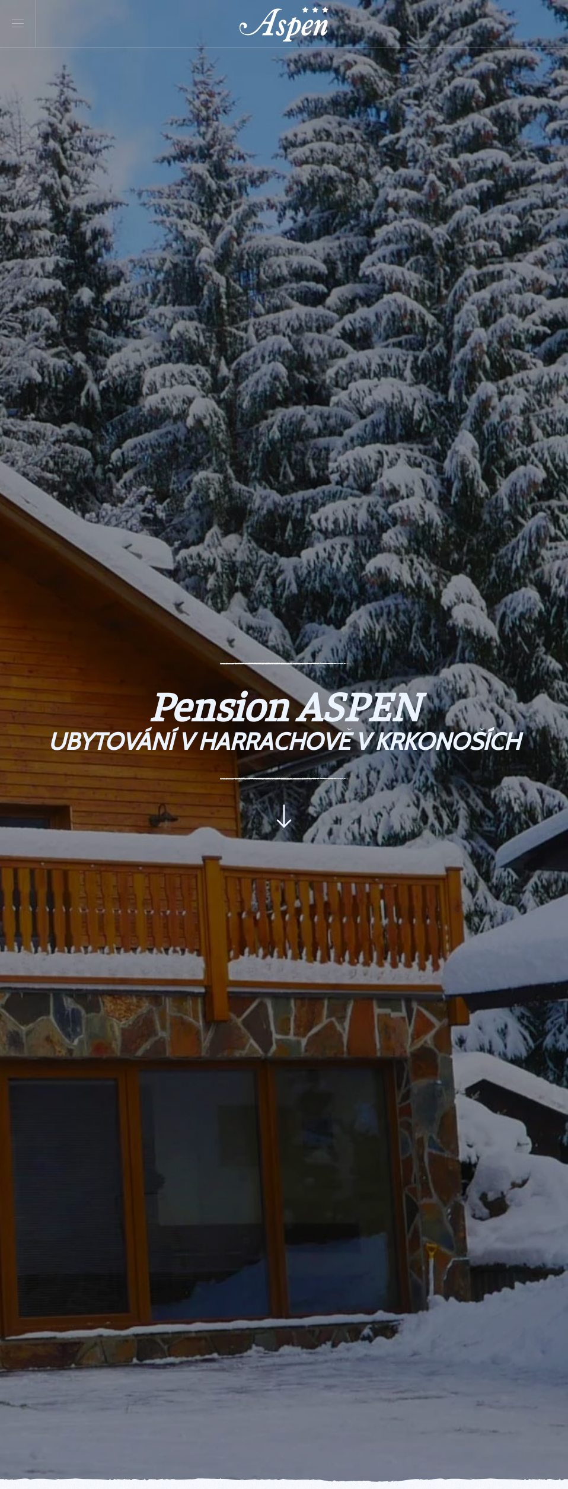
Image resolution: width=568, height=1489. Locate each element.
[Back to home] (284, 23)
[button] (18, 23)
